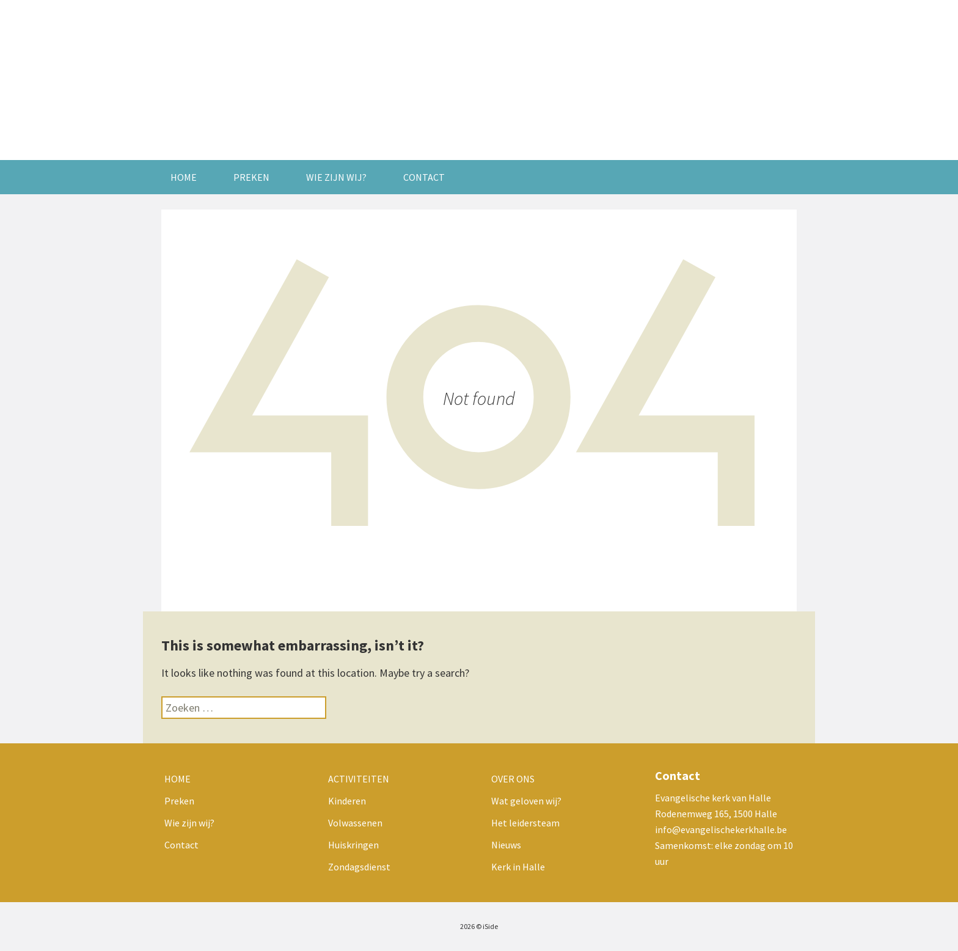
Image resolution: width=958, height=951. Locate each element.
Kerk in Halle (518, 867)
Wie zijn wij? (336, 177)
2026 (467, 926)
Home (183, 177)
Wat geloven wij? (526, 801)
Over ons (513, 779)
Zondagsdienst (359, 867)
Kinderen (347, 801)
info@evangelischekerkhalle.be (721, 829)
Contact (424, 177)
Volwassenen (355, 823)
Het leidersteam (525, 823)
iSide (490, 926)
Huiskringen (353, 845)
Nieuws (506, 845)
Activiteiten (358, 779)
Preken (251, 177)
